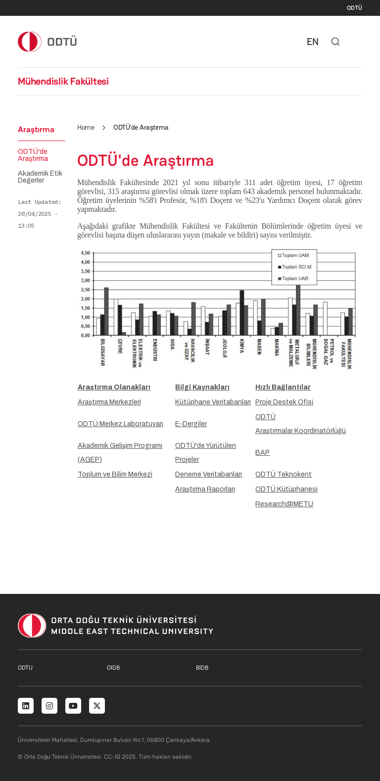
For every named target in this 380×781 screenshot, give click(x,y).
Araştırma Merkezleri (109, 402)
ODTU (25, 668)
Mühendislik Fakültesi (63, 81)
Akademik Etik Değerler (40, 177)
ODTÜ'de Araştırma (33, 155)
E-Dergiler (191, 424)
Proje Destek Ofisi (284, 402)
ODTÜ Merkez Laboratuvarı (120, 424)
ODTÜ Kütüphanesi (286, 489)
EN (313, 42)
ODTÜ (354, 8)
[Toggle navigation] (357, 41)
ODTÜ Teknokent (283, 474)
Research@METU (284, 504)
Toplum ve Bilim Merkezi (115, 474)
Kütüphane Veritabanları (213, 402)
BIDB (202, 668)
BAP (262, 452)
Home (85, 127)
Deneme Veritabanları (208, 474)
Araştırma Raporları (205, 489)
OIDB (113, 668)
